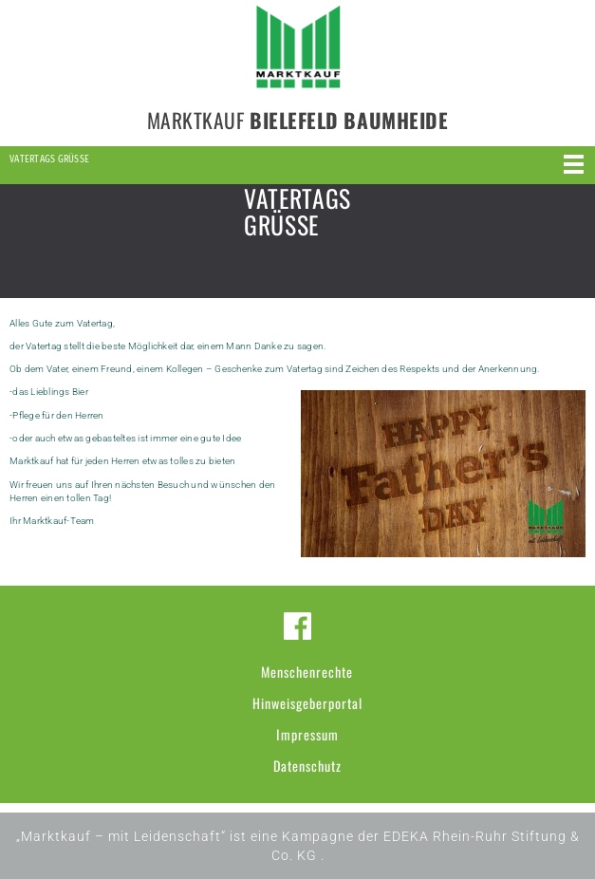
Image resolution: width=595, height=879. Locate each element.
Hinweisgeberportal (307, 703)
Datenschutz (307, 766)
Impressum (307, 734)
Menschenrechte (307, 672)
